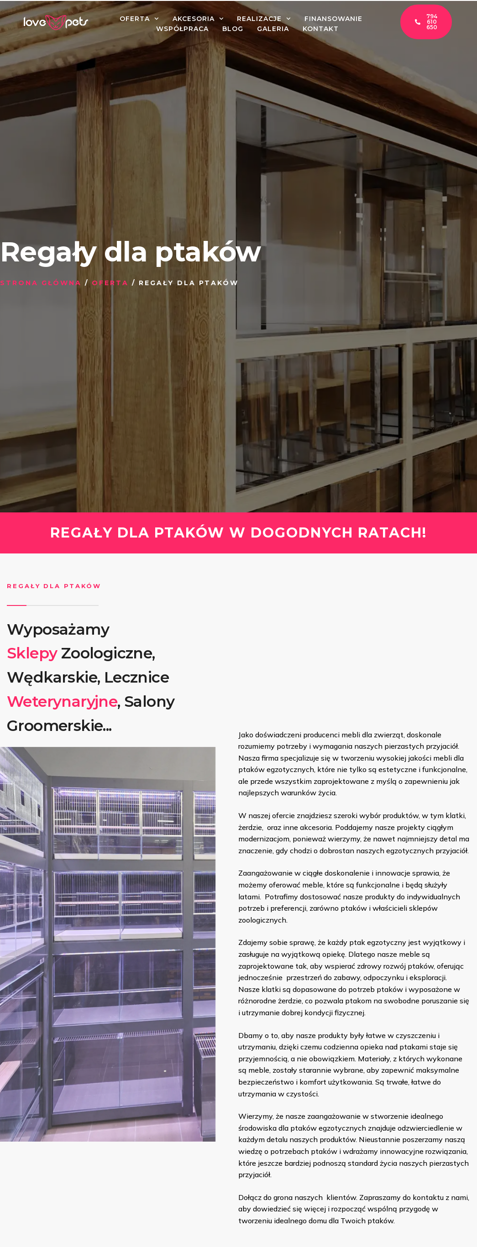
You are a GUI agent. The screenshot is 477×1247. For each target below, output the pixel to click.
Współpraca (182, 29)
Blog (232, 29)
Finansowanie (333, 19)
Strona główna (41, 283)
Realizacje (264, 19)
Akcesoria (198, 19)
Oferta (139, 19)
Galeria (273, 29)
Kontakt (321, 29)
